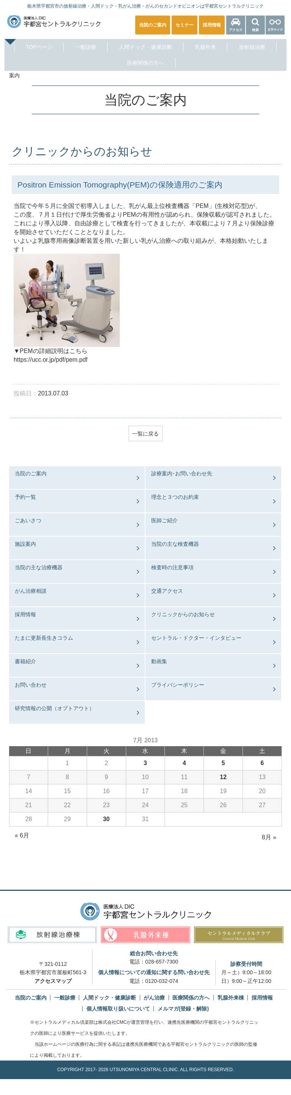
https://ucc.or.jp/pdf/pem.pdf (51, 359)
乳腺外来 (205, 47)
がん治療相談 (31, 591)
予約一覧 (25, 497)
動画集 (159, 662)
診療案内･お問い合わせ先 (181, 474)
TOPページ (39, 47)
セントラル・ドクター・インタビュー (196, 638)
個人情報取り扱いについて (118, 1009)
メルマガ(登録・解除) (183, 1009)
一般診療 (85, 47)
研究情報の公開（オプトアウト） (54, 709)
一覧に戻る (145, 434)
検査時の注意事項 (172, 568)
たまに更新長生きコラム (44, 638)
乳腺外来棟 (230, 998)
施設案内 (25, 544)
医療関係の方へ (145, 63)
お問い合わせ (31, 685)
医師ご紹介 (164, 521)
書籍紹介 (25, 662)
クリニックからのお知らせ (183, 615)
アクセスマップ (53, 981)
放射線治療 (252, 47)
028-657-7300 (161, 962)
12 (223, 777)
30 (106, 819)
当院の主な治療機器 (39, 568)
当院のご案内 (31, 474)
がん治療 (154, 998)
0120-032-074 (161, 981)
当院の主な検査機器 (175, 544)
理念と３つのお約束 (175, 497)
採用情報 (25, 615)
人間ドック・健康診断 (145, 47)
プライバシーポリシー (177, 685)
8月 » (269, 837)
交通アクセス (167, 591)
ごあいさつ (28, 521)
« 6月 (22, 835)
